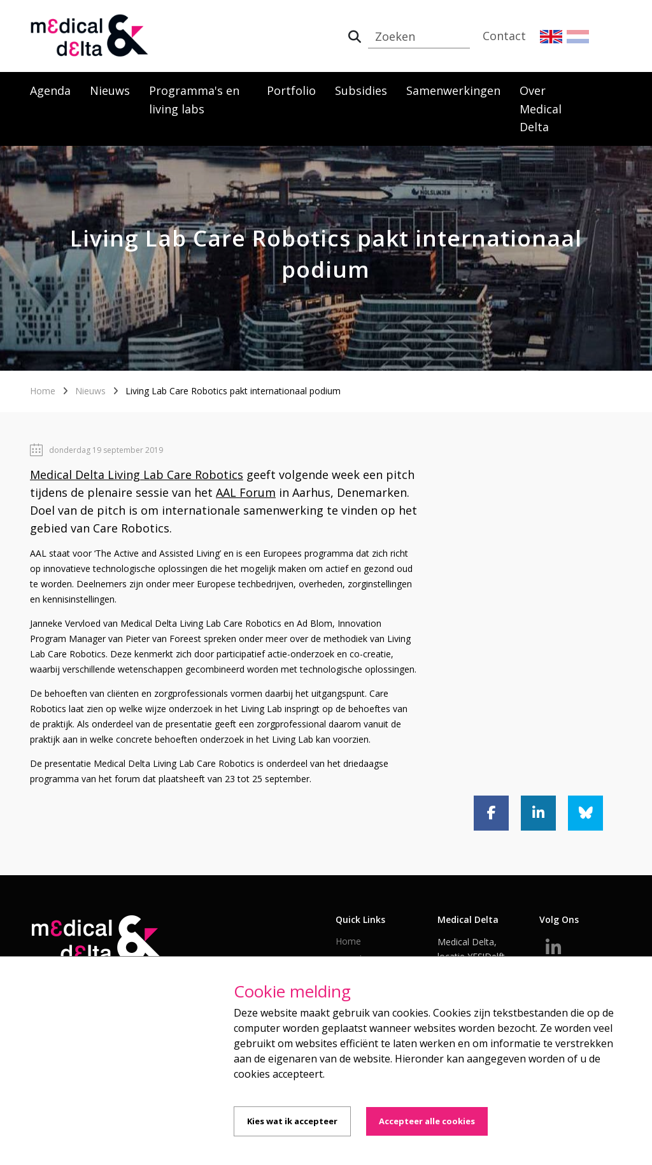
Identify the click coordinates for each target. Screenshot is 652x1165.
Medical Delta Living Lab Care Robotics (136, 474)
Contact (504, 35)
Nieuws (110, 90)
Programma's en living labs (194, 100)
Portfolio (291, 90)
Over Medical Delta (541, 109)
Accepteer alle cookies (427, 1121)
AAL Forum (246, 492)
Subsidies (361, 90)
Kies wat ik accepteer (292, 1121)
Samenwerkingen (453, 90)
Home (42, 391)
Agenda (50, 90)
